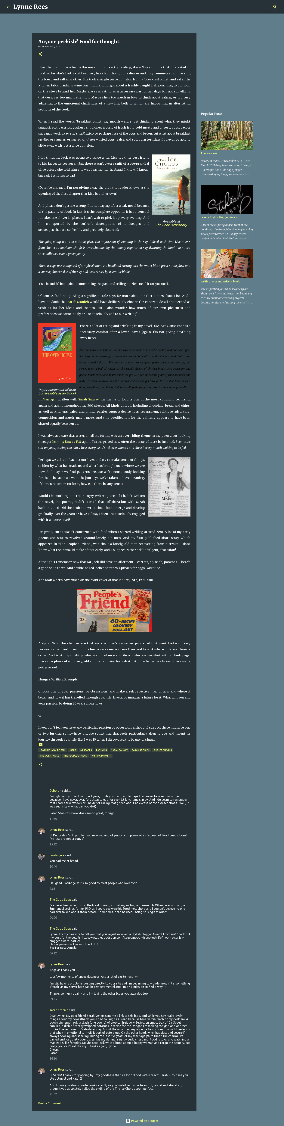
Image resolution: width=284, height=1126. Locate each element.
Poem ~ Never (209, 153)
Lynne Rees (30, 7)
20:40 (53, 866)
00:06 (53, 917)
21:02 (53, 1094)
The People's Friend (75, 755)
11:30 (53, 818)
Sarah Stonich (78, 302)
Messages (86, 750)
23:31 (53, 888)
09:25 (53, 999)
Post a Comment (49, 1103)
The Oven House (49, 755)
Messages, (49, 399)
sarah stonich (59, 1010)
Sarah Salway (88, 399)
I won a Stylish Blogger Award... (220, 217)
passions (101, 750)
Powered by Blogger (142, 1120)
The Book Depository (171, 225)
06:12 (53, 953)
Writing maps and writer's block (220, 281)
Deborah (55, 790)
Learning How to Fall (66, 441)
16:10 (53, 1058)
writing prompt (101, 755)
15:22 (53, 844)
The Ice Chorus (163, 750)
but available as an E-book (57, 393)
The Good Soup (60, 899)
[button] (40, 54)
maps (73, 750)
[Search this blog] (258, 6)
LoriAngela (57, 855)
